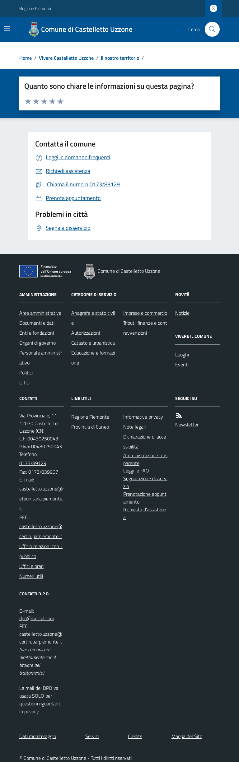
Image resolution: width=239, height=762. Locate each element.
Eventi (182, 364)
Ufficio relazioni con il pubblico (41, 551)
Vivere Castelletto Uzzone (66, 58)
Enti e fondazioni (36, 333)
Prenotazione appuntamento (144, 497)
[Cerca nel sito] (210, 29)
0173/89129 (32, 463)
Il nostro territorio (120, 58)
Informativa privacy (143, 416)
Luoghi (182, 354)
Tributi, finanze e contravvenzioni (145, 328)
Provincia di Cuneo (90, 426)
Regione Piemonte (35, 8)
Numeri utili (31, 576)
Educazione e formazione (93, 357)
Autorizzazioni (85, 333)
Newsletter (187, 424)
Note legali (134, 426)
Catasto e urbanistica (93, 342)
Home (25, 58)
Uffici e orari (31, 566)
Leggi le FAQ (136, 470)
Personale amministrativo (40, 357)
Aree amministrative (40, 313)
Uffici (24, 382)
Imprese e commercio (145, 313)
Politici (26, 372)
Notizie (182, 313)
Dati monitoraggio (37, 736)
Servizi (92, 736)
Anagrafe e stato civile (93, 318)
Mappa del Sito (186, 736)
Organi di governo (37, 342)
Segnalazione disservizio (145, 482)
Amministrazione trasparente (145, 459)
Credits (135, 736)
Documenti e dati (36, 323)
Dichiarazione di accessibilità (144, 441)
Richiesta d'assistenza (144, 513)
